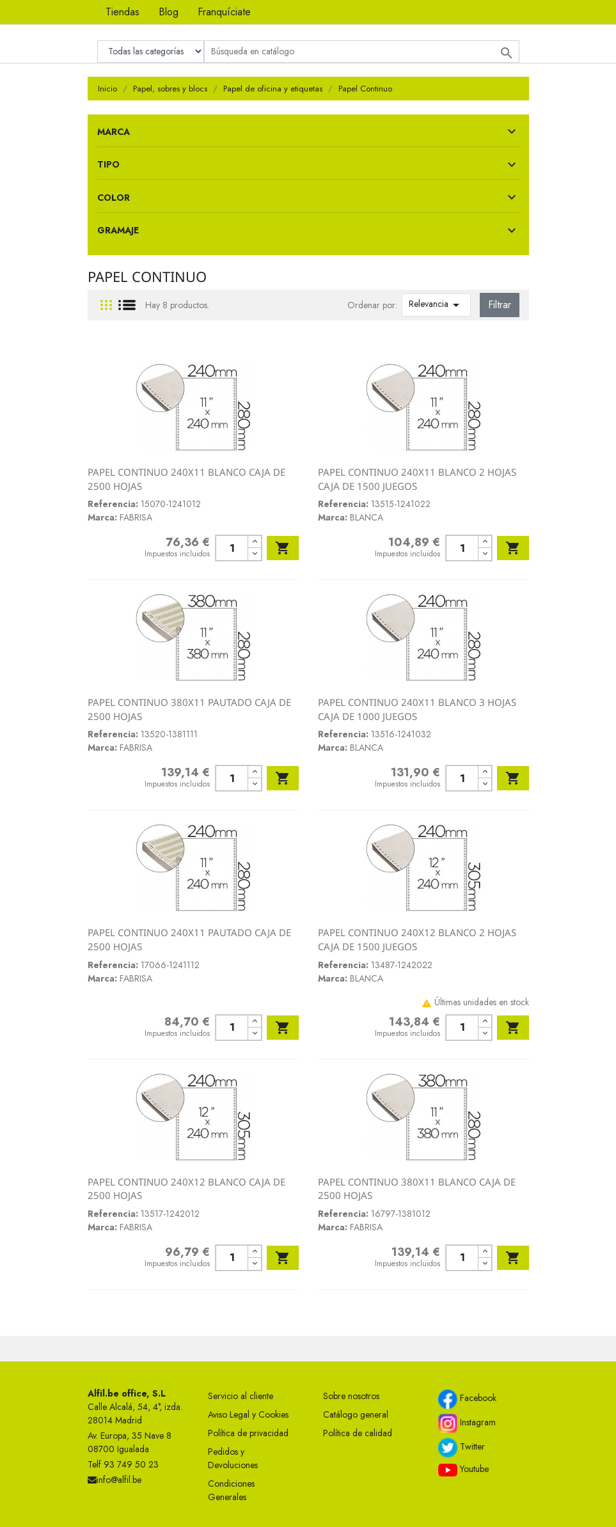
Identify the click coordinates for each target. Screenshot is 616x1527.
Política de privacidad (248, 1433)
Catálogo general (355, 1414)
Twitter (461, 1447)
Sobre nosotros (351, 1396)
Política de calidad (357, 1433)
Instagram (467, 1423)
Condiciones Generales (231, 1490)
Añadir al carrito (282, 548)
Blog (168, 11)
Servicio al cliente (240, 1396)
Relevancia (436, 305)
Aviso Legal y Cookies (248, 1414)
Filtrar (499, 304)
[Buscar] (361, 51)
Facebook (467, 1399)
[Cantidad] (232, 548)
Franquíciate (224, 11)
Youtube (463, 1469)
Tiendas (122, 11)
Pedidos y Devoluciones (233, 1458)
